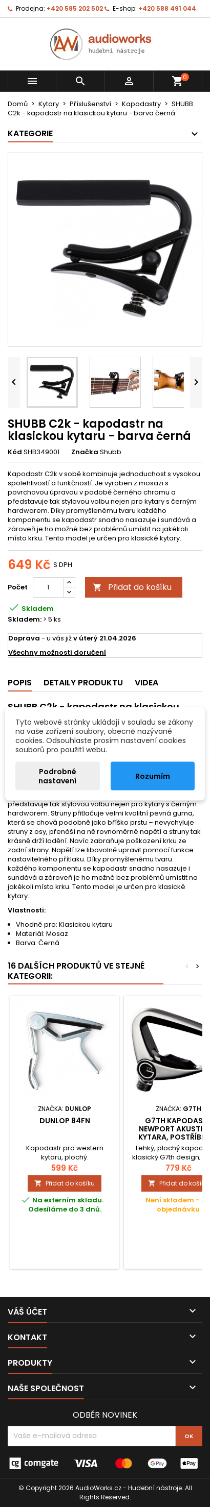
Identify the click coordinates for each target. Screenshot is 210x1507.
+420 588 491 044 (167, 8)
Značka (84, 452)
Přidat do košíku (132, 587)
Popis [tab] (20, 682)
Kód (15, 452)
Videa (146, 682)
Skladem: (24, 619)
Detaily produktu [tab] (83, 682)
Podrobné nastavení (57, 775)
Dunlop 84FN (64, 1121)
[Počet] (48, 587)
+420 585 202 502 (75, 8)
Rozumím (152, 776)
